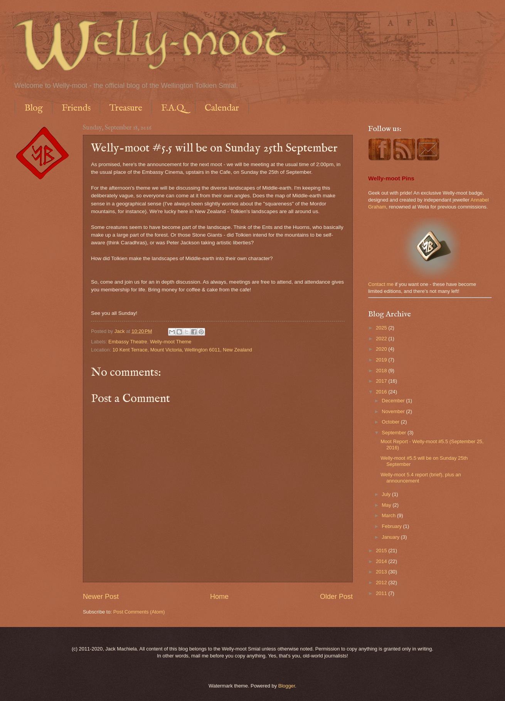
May (387, 505)
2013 (382, 572)
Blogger (286, 686)
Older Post (336, 596)
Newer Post (101, 596)
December (394, 400)
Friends (76, 108)
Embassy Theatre (127, 342)
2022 (382, 338)
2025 (382, 328)
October (391, 422)
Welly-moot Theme (171, 342)
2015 (382, 550)
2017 (382, 381)
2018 (382, 370)
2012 (382, 582)
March (389, 515)
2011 (382, 593)
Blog (33, 108)
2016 (382, 392)
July (387, 494)
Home (219, 596)
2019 (382, 360)
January (391, 537)
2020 (382, 349)
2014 (382, 561)
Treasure (125, 108)
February (392, 526)
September (394, 432)
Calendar (222, 108)
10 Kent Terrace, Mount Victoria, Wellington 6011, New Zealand (182, 350)
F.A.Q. (173, 108)
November (394, 411)
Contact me (381, 284)
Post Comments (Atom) (139, 612)
